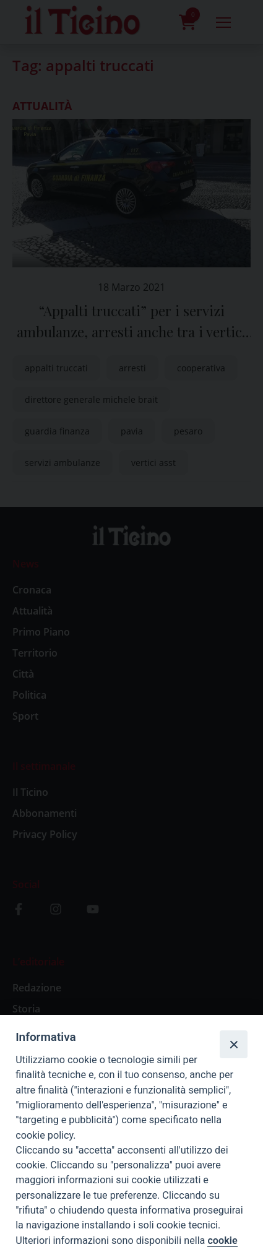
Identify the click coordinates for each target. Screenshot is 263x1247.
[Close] (233, 1044)
